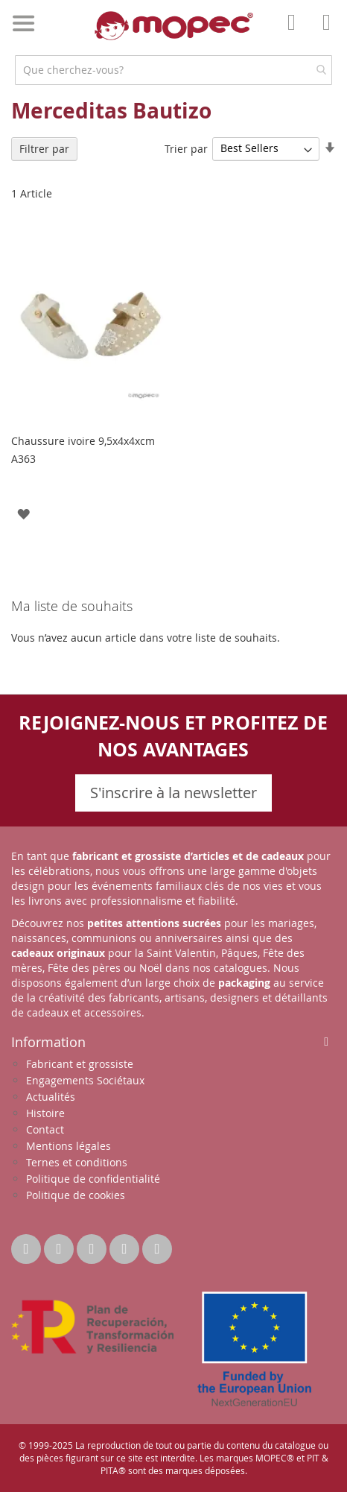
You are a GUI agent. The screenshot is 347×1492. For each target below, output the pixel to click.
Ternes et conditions (76, 1162)
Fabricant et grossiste (79, 1064)
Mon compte (295, 33)
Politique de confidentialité (93, 1179)
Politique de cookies (75, 1195)
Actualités (50, 1097)
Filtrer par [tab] (44, 149)
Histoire (45, 1113)
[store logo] (174, 25)
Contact (45, 1129)
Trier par (186, 148)
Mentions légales (68, 1146)
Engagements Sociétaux (85, 1080)
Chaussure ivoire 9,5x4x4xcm (83, 441)
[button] (23, 513)
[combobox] (173, 70)
